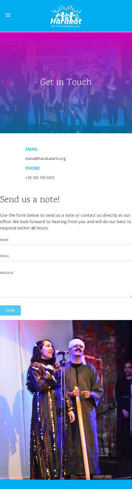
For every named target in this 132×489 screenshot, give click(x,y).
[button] (10, 310)
